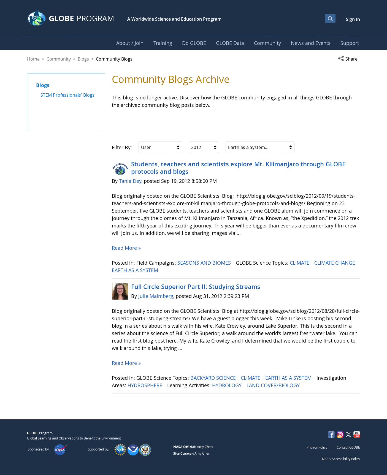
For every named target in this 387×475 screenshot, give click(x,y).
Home (33, 59)
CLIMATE (300, 262)
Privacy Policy (317, 447)
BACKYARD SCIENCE (213, 377)
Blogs (83, 59)
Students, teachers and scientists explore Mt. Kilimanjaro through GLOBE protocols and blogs (238, 167)
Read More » (126, 248)
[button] (349, 59)
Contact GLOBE (348, 447)
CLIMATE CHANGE (335, 262)
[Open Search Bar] (330, 18)
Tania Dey (130, 181)
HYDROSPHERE (146, 385)
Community (59, 59)
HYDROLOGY (227, 385)
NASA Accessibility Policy (341, 459)
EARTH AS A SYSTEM (135, 270)
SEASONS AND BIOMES (204, 262)
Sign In (353, 19)
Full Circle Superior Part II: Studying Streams (195, 287)
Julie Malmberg (155, 296)
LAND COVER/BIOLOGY (274, 385)
